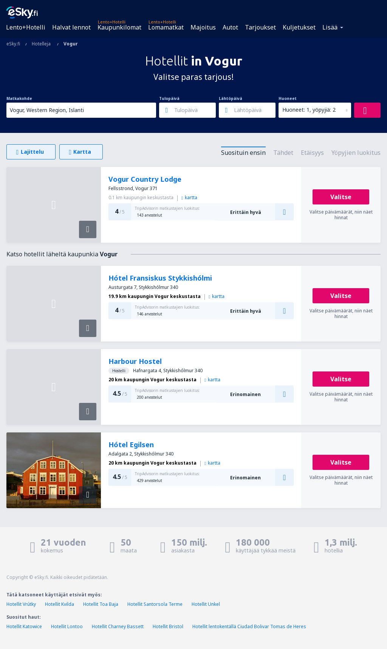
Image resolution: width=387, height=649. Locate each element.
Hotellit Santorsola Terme (155, 604)
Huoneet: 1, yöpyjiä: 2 (309, 109)
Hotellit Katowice (24, 626)
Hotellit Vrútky (21, 604)
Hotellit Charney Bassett (118, 626)
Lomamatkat (166, 27)
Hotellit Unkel (206, 604)
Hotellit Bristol (168, 626)
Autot (230, 27)
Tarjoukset (260, 27)
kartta (189, 197)
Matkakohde (19, 98)
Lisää (329, 27)
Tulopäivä (169, 98)
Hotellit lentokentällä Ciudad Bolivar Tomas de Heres (249, 626)
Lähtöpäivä (230, 98)
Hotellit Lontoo (67, 626)
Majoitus (203, 27)
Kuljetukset (299, 27)
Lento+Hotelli (25, 27)
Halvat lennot (71, 27)
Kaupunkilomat (119, 27)
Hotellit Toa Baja (100, 604)
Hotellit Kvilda (59, 604)
